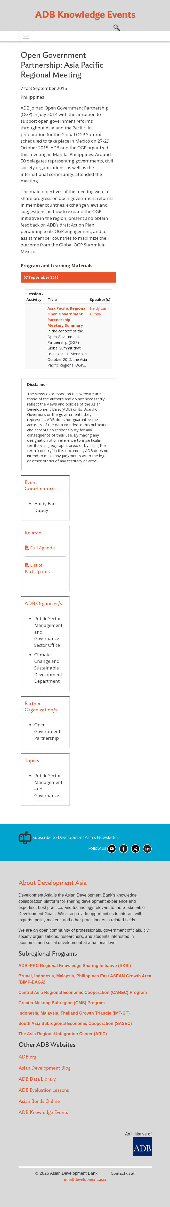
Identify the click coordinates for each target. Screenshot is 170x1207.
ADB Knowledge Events (43, 1112)
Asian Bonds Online (39, 1101)
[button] (117, 27)
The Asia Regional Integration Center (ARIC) (63, 1034)
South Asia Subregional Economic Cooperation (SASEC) (75, 1023)
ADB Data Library (37, 1079)
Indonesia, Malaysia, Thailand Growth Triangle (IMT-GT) (74, 1013)
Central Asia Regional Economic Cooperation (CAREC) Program (83, 992)
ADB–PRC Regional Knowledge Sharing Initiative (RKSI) (75, 965)
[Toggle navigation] (26, 36)
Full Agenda (40, 548)
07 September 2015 (41, 277)
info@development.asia (85, 1180)
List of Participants (45, 571)
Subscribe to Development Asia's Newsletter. (69, 837)
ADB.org (27, 1057)
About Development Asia (53, 883)
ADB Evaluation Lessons (44, 1090)
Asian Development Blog (44, 1068)
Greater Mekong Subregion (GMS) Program (62, 1003)
